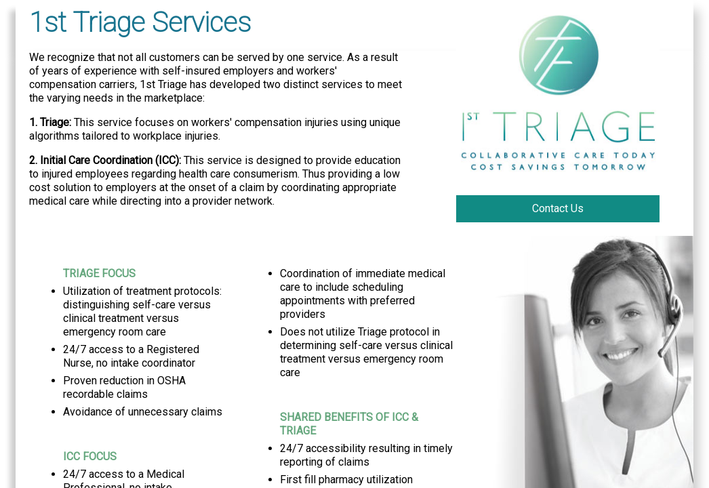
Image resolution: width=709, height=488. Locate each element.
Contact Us (558, 208)
